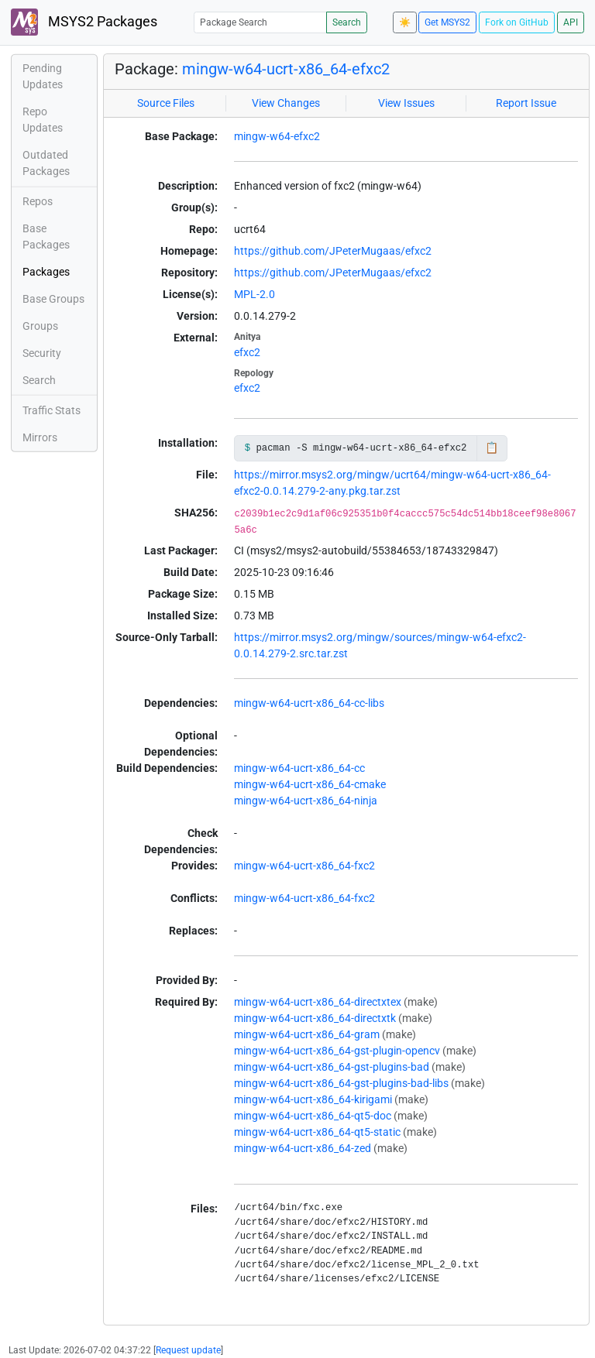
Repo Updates (42, 119)
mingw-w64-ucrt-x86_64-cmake (310, 784)
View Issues (406, 103)
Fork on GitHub (517, 22)
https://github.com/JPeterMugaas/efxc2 (333, 251)
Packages (46, 272)
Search (346, 22)
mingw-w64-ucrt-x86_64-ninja (305, 800)
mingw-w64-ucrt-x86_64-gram (307, 1034)
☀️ (405, 22)
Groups (40, 326)
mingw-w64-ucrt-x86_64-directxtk (315, 1018)
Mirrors (39, 437)
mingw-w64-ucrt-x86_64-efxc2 (286, 69)
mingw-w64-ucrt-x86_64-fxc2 (304, 865)
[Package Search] (260, 22)
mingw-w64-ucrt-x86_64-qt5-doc (312, 1115)
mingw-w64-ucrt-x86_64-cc (299, 768)
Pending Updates (42, 76)
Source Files (165, 103)
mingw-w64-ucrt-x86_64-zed (302, 1148)
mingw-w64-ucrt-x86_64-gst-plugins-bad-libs (341, 1083)
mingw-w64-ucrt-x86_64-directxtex (317, 1002)
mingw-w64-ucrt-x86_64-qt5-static (317, 1132)
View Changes (286, 103)
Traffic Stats (51, 410)
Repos (37, 201)
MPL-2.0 (254, 294)
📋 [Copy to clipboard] (491, 447)
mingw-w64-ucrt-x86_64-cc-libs (309, 703)
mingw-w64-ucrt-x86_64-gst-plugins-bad (331, 1067)
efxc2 (247, 352)
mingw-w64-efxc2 (277, 136)
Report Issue (526, 103)
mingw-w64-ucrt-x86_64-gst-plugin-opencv (337, 1050)
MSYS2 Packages (84, 22)
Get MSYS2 (447, 22)
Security (41, 353)
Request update (188, 1350)
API (570, 22)
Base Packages (46, 236)
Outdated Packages (46, 163)
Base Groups (53, 299)
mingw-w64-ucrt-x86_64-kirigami (313, 1099)
